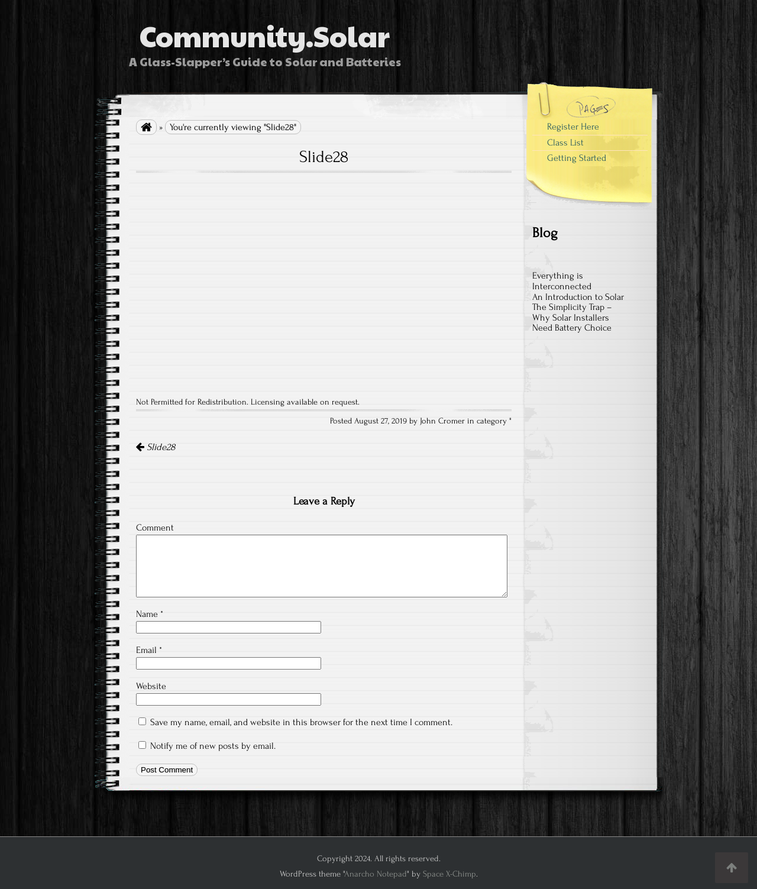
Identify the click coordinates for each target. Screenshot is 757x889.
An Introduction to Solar (578, 297)
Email (149, 650)
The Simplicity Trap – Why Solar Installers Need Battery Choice (572, 317)
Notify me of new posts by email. (213, 746)
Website (151, 686)
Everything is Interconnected (561, 281)
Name (149, 614)
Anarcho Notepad (375, 874)
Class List (565, 142)
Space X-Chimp (449, 874)
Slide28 (155, 447)
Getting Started (576, 158)
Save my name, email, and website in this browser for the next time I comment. (301, 722)
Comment (155, 527)
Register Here (573, 126)
